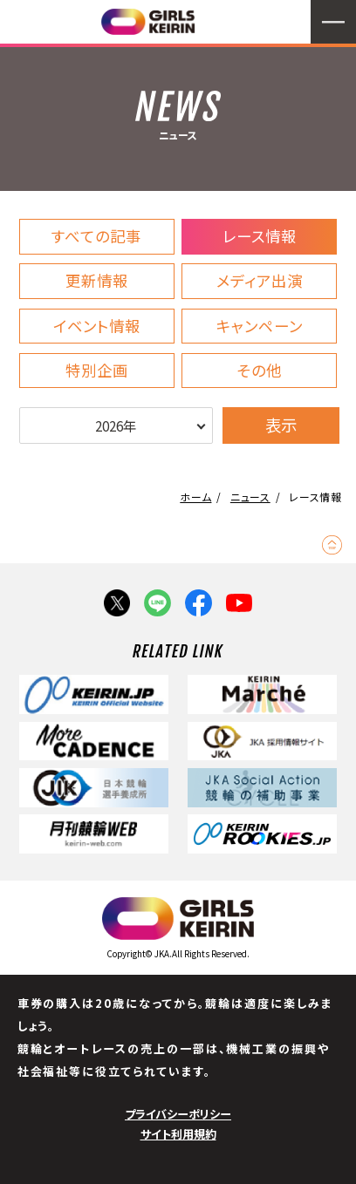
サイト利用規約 (178, 1134)
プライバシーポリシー (178, 1114)
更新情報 (96, 280)
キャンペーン (259, 326)
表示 (281, 424)
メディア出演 (259, 280)
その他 (259, 370)
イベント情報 (96, 326)
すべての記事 (96, 236)
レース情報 (259, 236)
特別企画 (96, 370)
